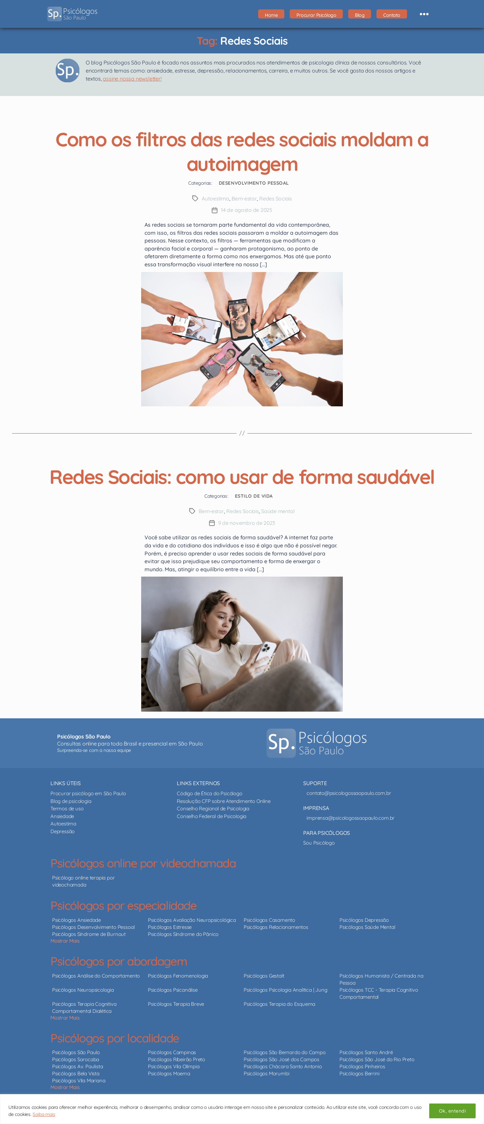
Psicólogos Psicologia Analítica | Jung (285, 989)
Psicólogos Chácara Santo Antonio (283, 1066)
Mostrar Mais (64, 940)
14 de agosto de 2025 (246, 210)
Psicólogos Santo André (366, 1051)
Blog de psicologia (70, 800)
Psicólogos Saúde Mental (367, 926)
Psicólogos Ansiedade (76, 919)
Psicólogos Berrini (359, 1073)
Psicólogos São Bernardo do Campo (284, 1051)
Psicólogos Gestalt (264, 975)
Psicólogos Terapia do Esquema (279, 1003)
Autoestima (214, 198)
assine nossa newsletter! (132, 78)
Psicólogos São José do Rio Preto (376, 1058)
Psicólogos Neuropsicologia (83, 989)
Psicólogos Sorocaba (75, 1058)
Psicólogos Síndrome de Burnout (89, 933)
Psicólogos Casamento (269, 919)
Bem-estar (244, 198)
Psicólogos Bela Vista (75, 1073)
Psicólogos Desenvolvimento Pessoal (93, 926)
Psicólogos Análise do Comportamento (96, 975)
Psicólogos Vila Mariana (78, 1080)
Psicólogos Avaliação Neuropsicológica (192, 919)
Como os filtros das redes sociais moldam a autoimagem (242, 150)
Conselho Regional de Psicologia (213, 808)
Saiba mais (44, 1114)
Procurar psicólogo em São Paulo (88, 793)
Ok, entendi (452, 1111)
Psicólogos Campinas (172, 1051)
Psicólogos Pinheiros (362, 1066)
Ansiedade (62, 815)
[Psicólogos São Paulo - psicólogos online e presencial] (316, 742)
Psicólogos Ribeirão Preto (176, 1058)
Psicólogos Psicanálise (172, 989)
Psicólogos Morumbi (266, 1073)
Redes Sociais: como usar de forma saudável (242, 475)
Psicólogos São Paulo (76, 1051)
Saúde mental (279, 510)
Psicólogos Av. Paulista (77, 1066)
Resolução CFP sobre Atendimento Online (223, 800)
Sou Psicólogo (318, 842)
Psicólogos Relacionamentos (276, 926)
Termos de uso (66, 808)
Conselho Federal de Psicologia (211, 815)
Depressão (62, 830)
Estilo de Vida (254, 495)
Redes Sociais (276, 198)
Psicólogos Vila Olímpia (173, 1066)
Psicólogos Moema (169, 1073)
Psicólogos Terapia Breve (176, 1003)
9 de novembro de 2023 (246, 522)
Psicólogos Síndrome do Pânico (183, 933)
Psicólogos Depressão (364, 919)
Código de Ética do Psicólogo (209, 793)
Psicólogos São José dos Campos (281, 1058)
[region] (242, 1109)
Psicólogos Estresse (170, 926)
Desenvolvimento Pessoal (254, 183)
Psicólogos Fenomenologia (178, 975)
